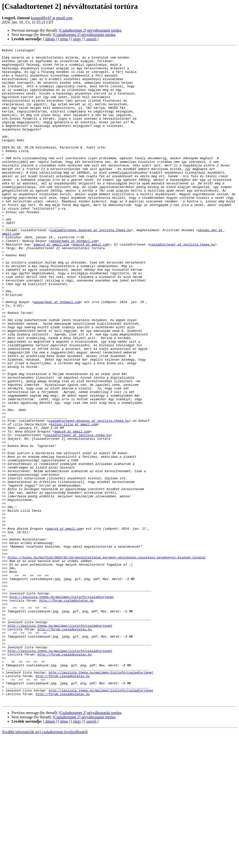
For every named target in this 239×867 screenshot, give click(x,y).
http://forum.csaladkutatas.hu (66, 711)
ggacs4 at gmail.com (51, 284)
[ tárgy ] (77, 39)
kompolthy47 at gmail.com (51, 18)
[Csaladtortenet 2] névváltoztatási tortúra (90, 30)
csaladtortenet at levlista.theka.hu (182, 284)
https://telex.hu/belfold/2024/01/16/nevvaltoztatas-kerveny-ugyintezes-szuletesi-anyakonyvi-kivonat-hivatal (106, 659)
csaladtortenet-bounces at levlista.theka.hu (91, 266)
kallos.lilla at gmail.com (74, 500)
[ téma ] (64, 39)
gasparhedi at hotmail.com (74, 279)
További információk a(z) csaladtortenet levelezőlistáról (45, 863)
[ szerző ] (91, 39)
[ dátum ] (50, 39)
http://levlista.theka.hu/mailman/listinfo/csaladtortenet (61, 707)
